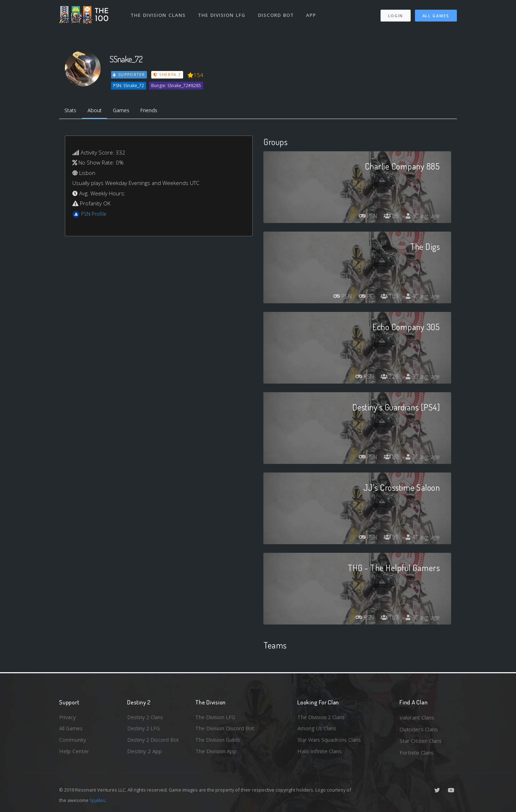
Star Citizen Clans (421, 740)
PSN (365, 216)
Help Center (74, 752)
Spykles (98, 800)
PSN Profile (94, 214)
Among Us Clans (317, 729)
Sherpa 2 (168, 74)
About (96, 110)
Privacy (68, 717)
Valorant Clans (417, 717)
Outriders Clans (419, 729)
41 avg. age (422, 538)
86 (390, 216)
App (312, 13)
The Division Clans (158, 13)
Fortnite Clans (417, 752)
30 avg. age (422, 216)
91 (390, 538)
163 (388, 618)
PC (364, 297)
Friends (153, 110)
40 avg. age (422, 297)
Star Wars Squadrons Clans (330, 740)
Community (73, 740)
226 (388, 377)
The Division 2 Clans (322, 717)
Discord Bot (277, 13)
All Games (435, 14)
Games (124, 110)
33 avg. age (422, 377)
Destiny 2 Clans (146, 717)
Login (395, 14)
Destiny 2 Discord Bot (154, 740)
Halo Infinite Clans (319, 752)
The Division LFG (222, 13)
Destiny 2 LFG (144, 729)
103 (388, 297)
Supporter (129, 74)
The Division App (215, 752)
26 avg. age (422, 457)
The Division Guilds (218, 740)
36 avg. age (422, 618)
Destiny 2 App (144, 752)
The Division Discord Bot (225, 729)
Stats (71, 110)
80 (390, 457)
